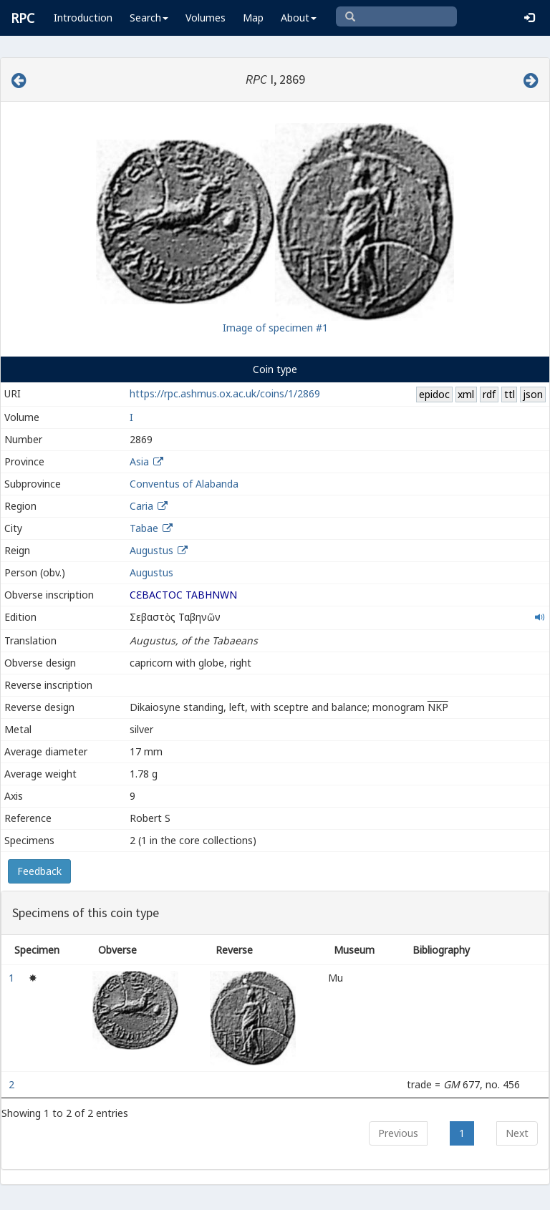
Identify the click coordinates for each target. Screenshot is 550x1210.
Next (517, 1133)
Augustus (151, 550)
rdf (489, 394)
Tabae (144, 528)
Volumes (205, 17)
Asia (139, 461)
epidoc (434, 394)
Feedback (39, 871)
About (299, 17)
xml (466, 394)
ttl (509, 394)
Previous (398, 1133)
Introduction (83, 17)
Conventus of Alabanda (184, 483)
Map (253, 17)
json (533, 394)
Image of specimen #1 (275, 327)
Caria (141, 506)
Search (149, 17)
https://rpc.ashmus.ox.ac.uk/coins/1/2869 (225, 393)
